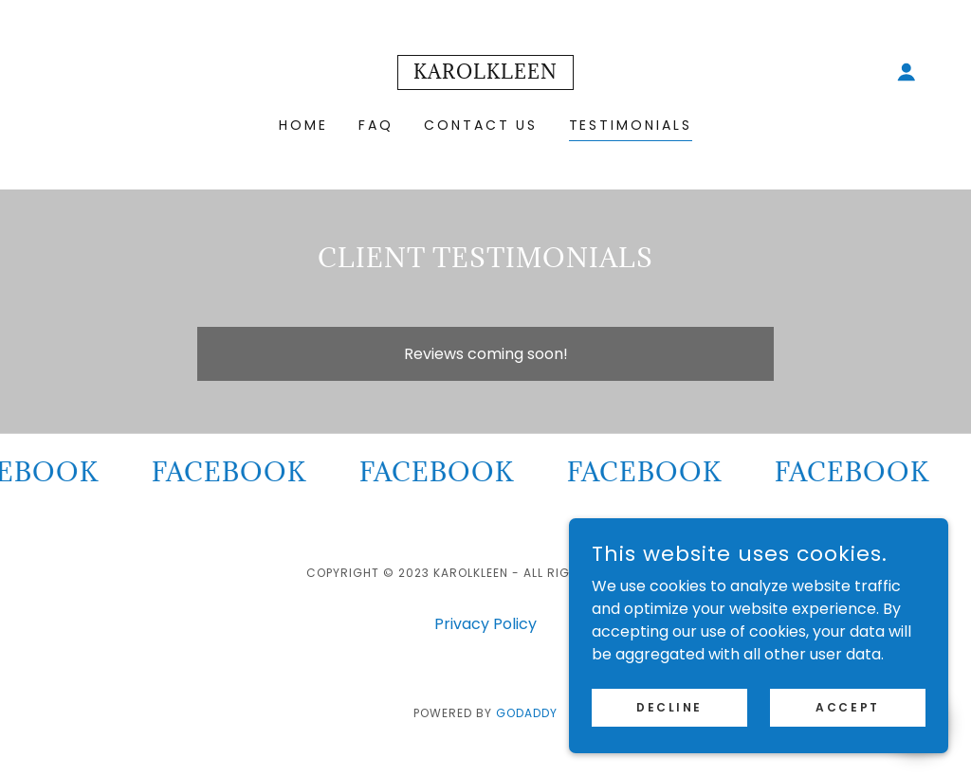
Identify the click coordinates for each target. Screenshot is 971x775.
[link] (485, 73)
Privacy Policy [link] (485, 624)
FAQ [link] (376, 125)
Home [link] (303, 125)
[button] (906, 72)
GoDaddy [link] (527, 713)
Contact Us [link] (481, 125)
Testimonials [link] (631, 125)
